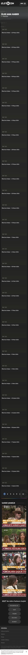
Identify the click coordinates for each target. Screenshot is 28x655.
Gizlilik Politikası (5, 631)
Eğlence (14, 607)
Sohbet (14, 611)
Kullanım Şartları (5, 621)
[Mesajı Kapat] (26, 652)
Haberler (4, 16)
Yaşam (14, 602)
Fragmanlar (14, 593)
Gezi (14, 598)
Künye (2, 628)
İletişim (3, 635)
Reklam (3, 624)
